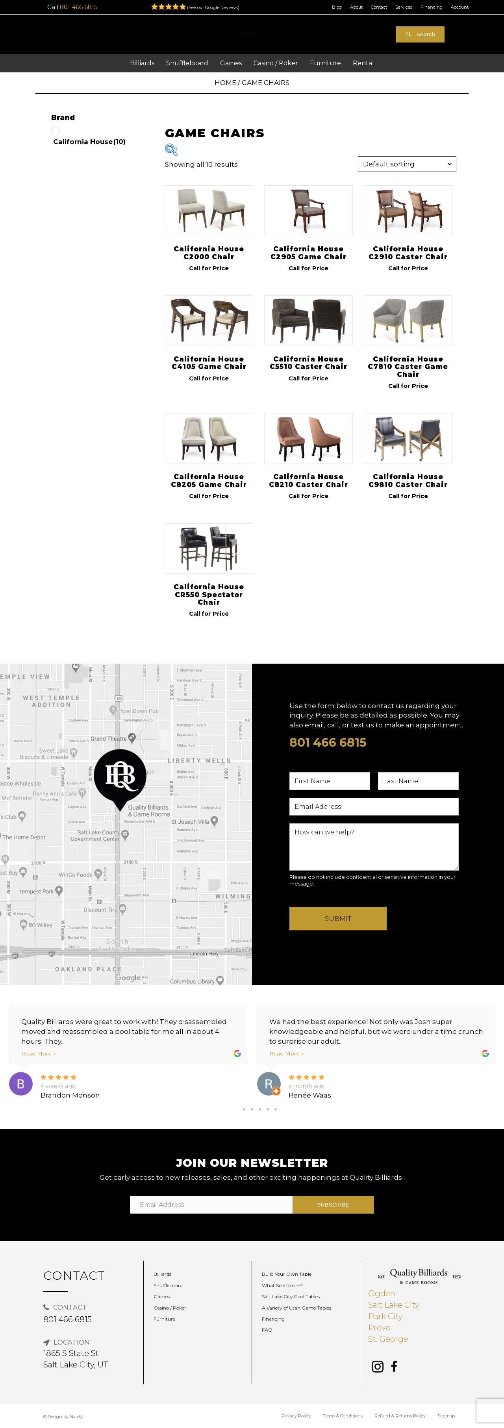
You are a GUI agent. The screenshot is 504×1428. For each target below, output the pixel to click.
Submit (338, 918)
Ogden (381, 1293)
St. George (388, 1339)
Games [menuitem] (162, 1296)
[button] (420, 34)
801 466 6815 (79, 7)
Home (225, 83)
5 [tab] (276, 1109)
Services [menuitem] (403, 7)
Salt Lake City (393, 1305)
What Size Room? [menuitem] (282, 1285)
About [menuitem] (356, 7)
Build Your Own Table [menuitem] (286, 1274)
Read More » (38, 1053)
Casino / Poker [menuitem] (170, 1308)
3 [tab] (260, 1109)
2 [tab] (252, 1109)
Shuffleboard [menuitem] (168, 1285)
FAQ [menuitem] (267, 1330)
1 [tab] (244, 1109)
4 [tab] (268, 1109)
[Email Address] (211, 1205)
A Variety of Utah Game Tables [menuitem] (296, 1308)
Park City (385, 1316)
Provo (379, 1327)
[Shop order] (407, 164)
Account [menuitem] (460, 7)
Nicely (76, 1416)
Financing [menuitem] (432, 7)
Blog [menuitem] (337, 7)
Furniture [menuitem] (164, 1319)
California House (89, 142)
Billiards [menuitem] (162, 1274)
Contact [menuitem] (379, 7)
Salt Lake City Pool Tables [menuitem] (291, 1296)
